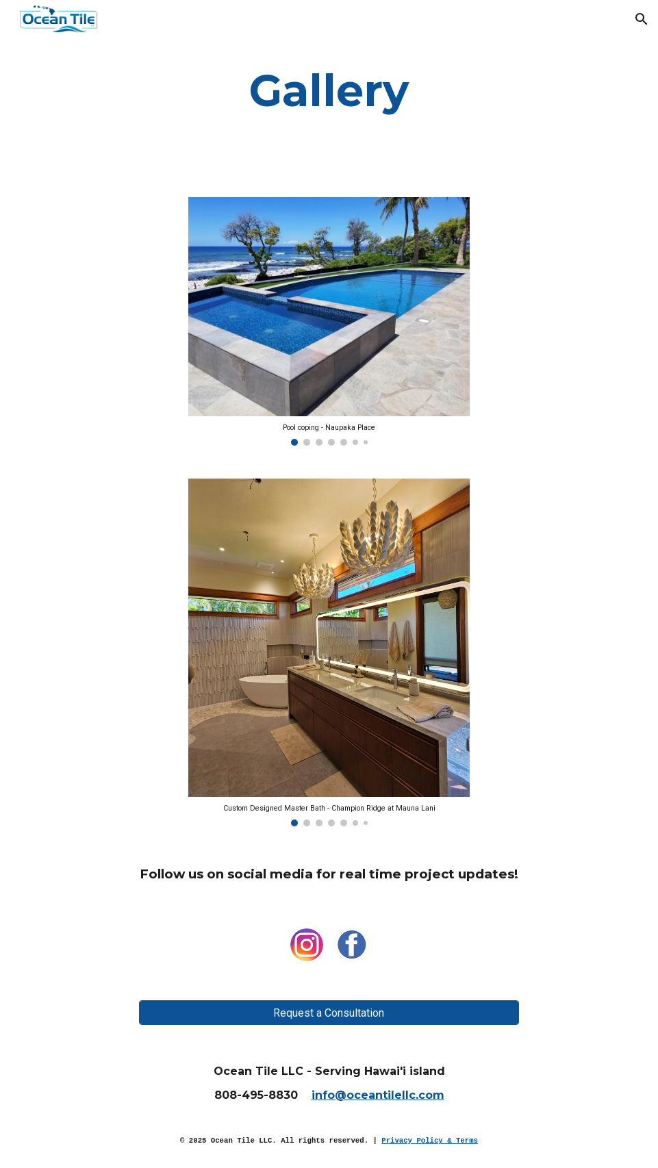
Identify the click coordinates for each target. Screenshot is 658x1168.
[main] (329, 90)
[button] (641, 19)
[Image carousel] (329, 321)
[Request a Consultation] (329, 1012)
